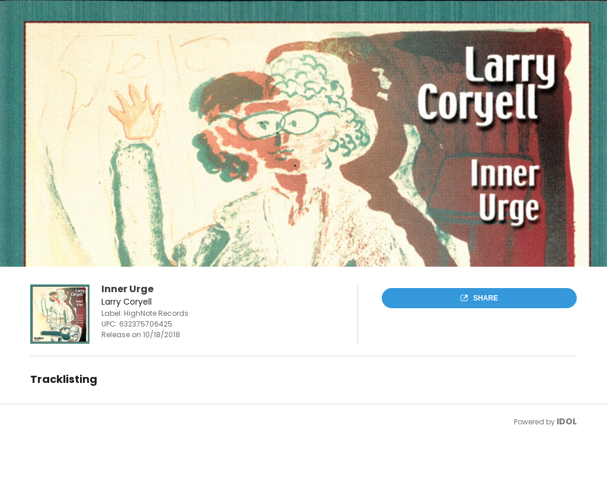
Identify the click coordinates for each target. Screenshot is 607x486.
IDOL (567, 421)
